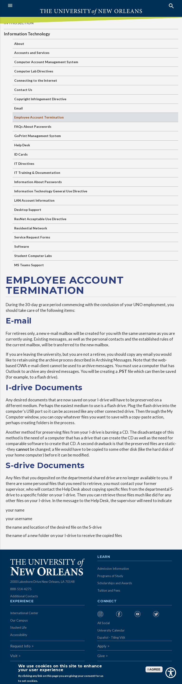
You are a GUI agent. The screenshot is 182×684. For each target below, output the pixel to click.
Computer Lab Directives (33, 71)
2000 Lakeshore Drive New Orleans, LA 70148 (42, 582)
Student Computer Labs (33, 256)
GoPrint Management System (37, 136)
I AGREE (154, 669)
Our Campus (19, 620)
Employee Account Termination (39, 117)
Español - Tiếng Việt (111, 637)
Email (18, 108)
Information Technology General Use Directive (50, 191)
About (19, 44)
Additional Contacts (24, 596)
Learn (103, 557)
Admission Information (113, 568)
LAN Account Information (34, 200)
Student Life (18, 627)
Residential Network (30, 228)
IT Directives (24, 164)
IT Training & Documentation (37, 173)
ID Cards (21, 154)
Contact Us (23, 90)
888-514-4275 (21, 589)
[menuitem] (105, 614)
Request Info (20, 646)
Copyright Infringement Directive (40, 99)
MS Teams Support (29, 265)
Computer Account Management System (46, 62)
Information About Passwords (38, 182)
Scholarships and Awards (114, 583)
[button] (48, 5)
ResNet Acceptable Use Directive (40, 219)
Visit (14, 656)
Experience (21, 601)
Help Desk (22, 145)
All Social (103, 623)
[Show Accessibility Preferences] (170, 672)
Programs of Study (110, 576)
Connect (107, 601)
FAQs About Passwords (32, 126)
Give (101, 656)
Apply (101, 646)
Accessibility (18, 635)
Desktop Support (27, 210)
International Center (24, 613)
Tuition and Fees (108, 590)
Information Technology (27, 33)
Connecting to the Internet (35, 80)
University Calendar (111, 630)
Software (21, 246)
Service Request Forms (32, 237)
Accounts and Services (32, 53)
